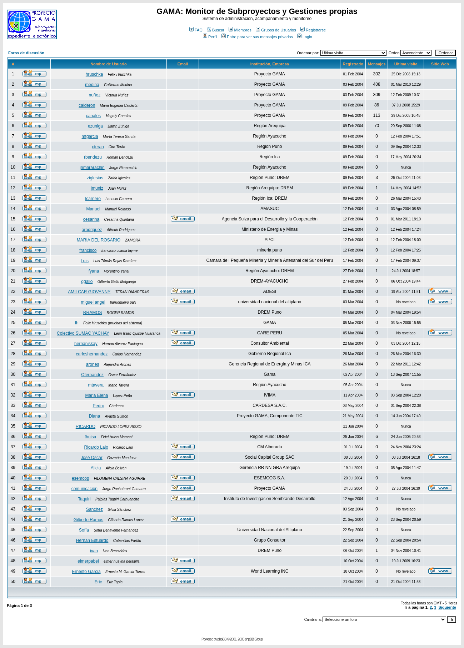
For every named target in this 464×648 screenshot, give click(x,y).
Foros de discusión (26, 53)
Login (304, 37)
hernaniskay (86, 343)
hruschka (94, 74)
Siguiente (447, 607)
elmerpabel (88, 561)
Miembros (240, 30)
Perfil (210, 37)
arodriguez (92, 229)
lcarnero (93, 198)
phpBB (222, 639)
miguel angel (93, 302)
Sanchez (94, 509)
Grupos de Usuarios (276, 30)
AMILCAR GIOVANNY (89, 291)
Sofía (84, 530)
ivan (94, 550)
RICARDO (85, 426)
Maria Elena (96, 395)
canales (93, 115)
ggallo (87, 281)
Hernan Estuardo (92, 540)
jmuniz (97, 188)
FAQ (196, 30)
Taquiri (84, 499)
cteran (98, 146)
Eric (98, 581)
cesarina (91, 219)
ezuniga (95, 126)
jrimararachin (92, 167)
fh (77, 322)
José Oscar (92, 457)
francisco (87, 250)
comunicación (84, 488)
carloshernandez (92, 354)
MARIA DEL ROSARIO (98, 240)
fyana (94, 271)
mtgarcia (90, 136)
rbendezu (93, 157)
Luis (85, 260)
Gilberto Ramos (88, 519)
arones (92, 364)
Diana (94, 416)
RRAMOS (92, 312)
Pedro (98, 405)
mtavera (96, 385)
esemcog (80, 478)
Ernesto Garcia (86, 571)
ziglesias (95, 177)
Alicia (96, 467)
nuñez (94, 95)
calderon (87, 105)
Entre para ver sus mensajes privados (257, 37)
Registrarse (313, 30)
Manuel (93, 208)
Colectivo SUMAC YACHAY (83, 333)
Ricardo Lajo (96, 447)
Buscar (215, 30)
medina (92, 84)
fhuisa (90, 436)
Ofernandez (92, 374)
